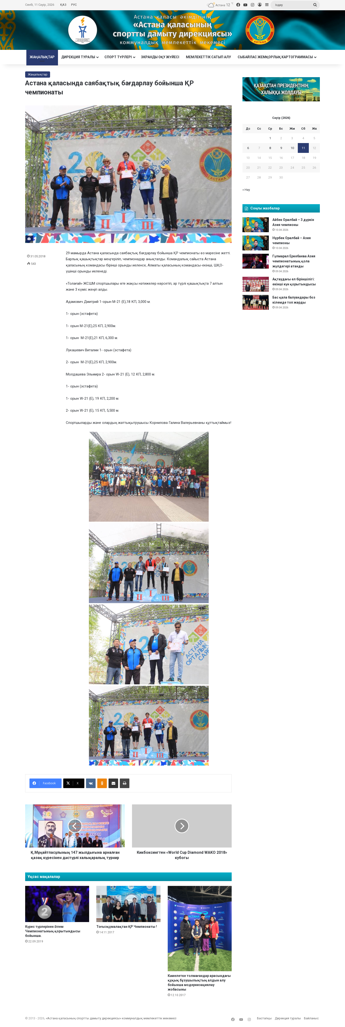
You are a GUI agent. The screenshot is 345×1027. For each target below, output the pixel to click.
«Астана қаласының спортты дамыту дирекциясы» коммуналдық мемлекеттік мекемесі (111, 1018)
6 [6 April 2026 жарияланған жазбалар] (248, 148)
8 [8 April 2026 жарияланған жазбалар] (270, 148)
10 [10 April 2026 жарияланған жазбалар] (292, 148)
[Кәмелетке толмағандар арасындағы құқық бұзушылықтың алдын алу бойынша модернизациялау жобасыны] (200, 928)
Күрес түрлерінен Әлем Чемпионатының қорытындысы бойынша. (52, 931)
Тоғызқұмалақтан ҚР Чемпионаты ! (126, 927)
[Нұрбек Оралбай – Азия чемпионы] (255, 243)
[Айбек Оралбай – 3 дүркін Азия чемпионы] (255, 224)
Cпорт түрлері (118, 57)
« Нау (246, 189)
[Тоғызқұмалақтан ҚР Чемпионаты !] (128, 904)
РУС (74, 4)
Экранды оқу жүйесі (160, 57)
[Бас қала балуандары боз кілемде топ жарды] (255, 302)
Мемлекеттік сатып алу (208, 57)
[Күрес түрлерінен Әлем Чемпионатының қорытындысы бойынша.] (57, 904)
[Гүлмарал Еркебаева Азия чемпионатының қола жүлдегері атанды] (255, 261)
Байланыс (311, 1018)
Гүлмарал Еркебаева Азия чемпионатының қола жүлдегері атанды (293, 261)
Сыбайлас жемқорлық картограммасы (275, 57)
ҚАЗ (63, 4)
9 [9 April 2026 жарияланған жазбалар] (281, 148)
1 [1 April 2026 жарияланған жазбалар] (270, 138)
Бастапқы (264, 1018)
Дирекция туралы (78, 57)
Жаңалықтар (42, 57)
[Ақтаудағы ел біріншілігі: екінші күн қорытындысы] (255, 284)
